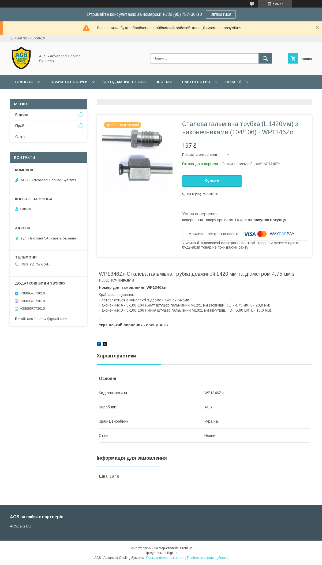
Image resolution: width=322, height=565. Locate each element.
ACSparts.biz (20, 526)
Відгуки (21, 115)
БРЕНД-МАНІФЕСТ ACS (124, 82)
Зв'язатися (220, 14)
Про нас (163, 82)
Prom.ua (186, 548)
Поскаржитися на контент (165, 558)
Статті (21, 137)
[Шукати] (265, 58)
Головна (24, 82)
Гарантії (233, 82)
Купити (212, 181)
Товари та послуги (68, 82)
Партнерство (196, 82)
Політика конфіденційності (207, 558)
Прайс (20, 126)
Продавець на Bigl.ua (161, 553)
